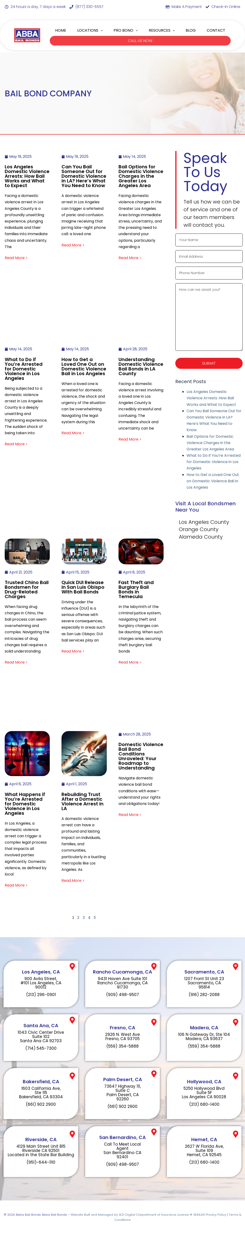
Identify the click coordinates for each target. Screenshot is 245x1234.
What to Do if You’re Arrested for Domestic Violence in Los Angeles (214, 463)
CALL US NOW (140, 40)
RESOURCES (162, 30)
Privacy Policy (216, 1214)
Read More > (16, 257)
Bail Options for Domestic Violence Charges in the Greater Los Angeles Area (210, 444)
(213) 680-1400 (204, 1104)
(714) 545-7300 (41, 1048)
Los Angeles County (204, 523)
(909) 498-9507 (122, 994)
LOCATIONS (90, 30)
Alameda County (201, 537)
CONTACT (216, 30)
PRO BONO (126, 30)
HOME (60, 30)
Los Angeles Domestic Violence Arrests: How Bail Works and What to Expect (211, 399)
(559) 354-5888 (122, 1046)
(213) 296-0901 (41, 994)
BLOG (191, 30)
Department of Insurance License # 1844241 (172, 1214)
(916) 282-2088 (204, 994)
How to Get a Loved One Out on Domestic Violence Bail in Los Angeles (213, 482)
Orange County (198, 530)
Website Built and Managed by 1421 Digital (103, 1214)
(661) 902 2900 (41, 1104)
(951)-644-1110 (41, 1162)
